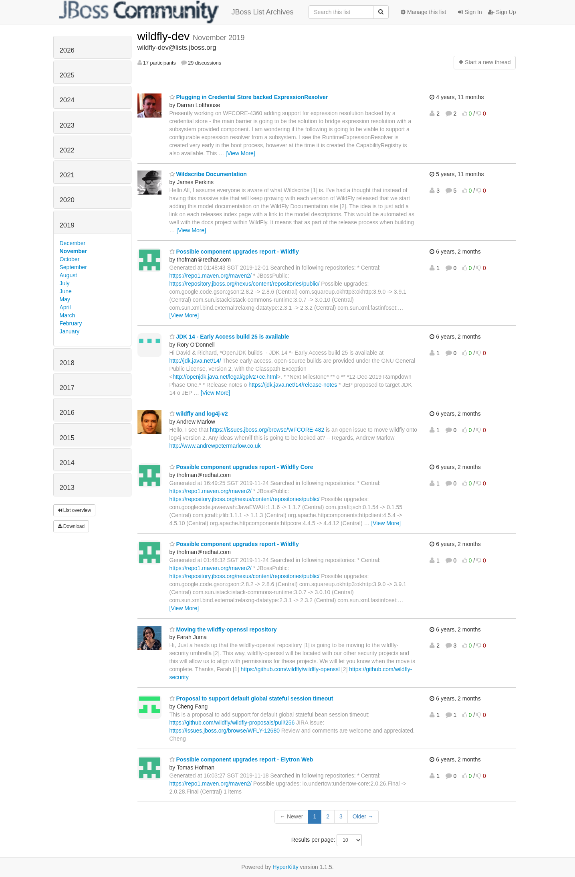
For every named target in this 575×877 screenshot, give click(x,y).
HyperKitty (285, 867)
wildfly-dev (165, 36)
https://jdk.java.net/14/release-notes (292, 385)
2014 (67, 463)
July (65, 283)
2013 (67, 487)
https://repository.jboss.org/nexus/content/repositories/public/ (244, 283)
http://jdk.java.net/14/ (195, 360)
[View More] (240, 153)
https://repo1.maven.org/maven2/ (210, 275)
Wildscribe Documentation (208, 174)
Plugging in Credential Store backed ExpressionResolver (248, 97)
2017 (67, 388)
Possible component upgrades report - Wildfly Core (241, 467)
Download (71, 526)
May (65, 299)
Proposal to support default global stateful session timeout (251, 698)
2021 (67, 175)
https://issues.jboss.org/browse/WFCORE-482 (267, 429)
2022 (67, 150)
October (70, 259)
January (70, 331)
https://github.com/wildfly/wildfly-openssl (289, 669)
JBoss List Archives (176, 12)
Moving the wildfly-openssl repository (223, 629)
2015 (67, 438)
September (73, 267)
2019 (67, 225)
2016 (67, 412)
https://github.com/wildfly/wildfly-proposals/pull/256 (232, 722)
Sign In (470, 12)
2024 (67, 100)
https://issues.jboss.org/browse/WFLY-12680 (224, 730)
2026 (67, 50)
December (73, 243)
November (73, 251)
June (66, 291)
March (67, 315)
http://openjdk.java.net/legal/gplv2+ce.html (225, 377)
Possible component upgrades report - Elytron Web (241, 759)
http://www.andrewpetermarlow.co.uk (215, 446)
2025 (67, 75)
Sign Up (502, 12)
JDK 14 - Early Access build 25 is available (229, 336)
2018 (67, 363)
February (71, 323)
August (68, 275)
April (65, 307)
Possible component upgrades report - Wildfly (234, 251)
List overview (74, 510)
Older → (363, 816)
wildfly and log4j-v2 (198, 413)
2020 (67, 200)
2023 (67, 125)
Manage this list (423, 12)
